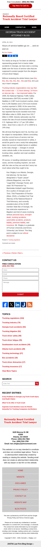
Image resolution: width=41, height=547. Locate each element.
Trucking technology (12, 353)
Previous (6, 253)
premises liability (19, 223)
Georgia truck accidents (14, 327)
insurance (10, 225)
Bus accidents (10, 358)
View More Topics (9, 371)
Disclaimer (20, 483)
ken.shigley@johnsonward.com (23, 444)
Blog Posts (20, 509)
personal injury (18, 215)
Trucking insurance (12, 366)
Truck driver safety (11, 336)
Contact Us (20, 27)
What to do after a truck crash (13, 403)
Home (6, 27)
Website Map (20, 502)
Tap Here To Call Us (20, 6)
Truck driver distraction (13, 362)
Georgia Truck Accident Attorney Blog (20, 16)
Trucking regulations (14, 240)
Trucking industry (11, 322)
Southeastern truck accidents (16, 344)
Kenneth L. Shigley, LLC (28, 538)
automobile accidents (15, 220)
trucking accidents (19, 217)
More (34, 27)
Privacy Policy (20, 490)
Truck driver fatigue (12, 340)
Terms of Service (24, 518)
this (35, 78)
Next (20, 253)
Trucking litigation (11, 331)
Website (20, 477)
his (18, 81)
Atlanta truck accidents (13, 349)
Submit (20, 294)
